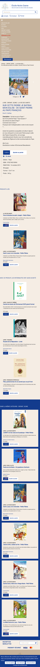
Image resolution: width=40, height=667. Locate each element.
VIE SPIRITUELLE (6, 55)
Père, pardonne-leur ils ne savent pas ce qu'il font (18, 382)
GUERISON (4, 37)
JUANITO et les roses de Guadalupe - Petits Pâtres (18, 432)
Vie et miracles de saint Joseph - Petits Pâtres (17, 215)
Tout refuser (20, 663)
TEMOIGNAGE (5, 53)
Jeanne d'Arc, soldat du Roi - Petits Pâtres (15, 544)
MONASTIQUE (5, 39)
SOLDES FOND (5, 51)
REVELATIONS (5, 44)
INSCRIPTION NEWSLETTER (7, 643)
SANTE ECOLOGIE (6, 50)
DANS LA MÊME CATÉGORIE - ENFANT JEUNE (14, 406)
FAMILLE (3, 33)
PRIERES (3, 42)
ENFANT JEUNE (5, 30)
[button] (4, 82)
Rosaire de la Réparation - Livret (12, 341)
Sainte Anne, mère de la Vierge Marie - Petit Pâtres (18, 583)
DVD (2, 28)
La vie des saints (19, 63)
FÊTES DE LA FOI (5, 35)
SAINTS (3, 46)
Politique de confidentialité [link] (20, 665)
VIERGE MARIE (5, 57)
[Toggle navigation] (2, 20)
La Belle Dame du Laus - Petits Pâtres (14, 622)
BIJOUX (3, 24)
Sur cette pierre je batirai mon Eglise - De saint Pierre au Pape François (17, 65)
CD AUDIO (4, 26)
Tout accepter (10, 663)
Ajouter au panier (18, 152)
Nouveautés (7, 59)
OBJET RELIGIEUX (6, 41)
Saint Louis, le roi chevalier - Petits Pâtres (15, 253)
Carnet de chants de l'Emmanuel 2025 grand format (18, 304)
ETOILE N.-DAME (5, 32)
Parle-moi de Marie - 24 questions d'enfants (16, 467)
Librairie (3, 63)
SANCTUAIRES (5, 48)
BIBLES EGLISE (5, 23)
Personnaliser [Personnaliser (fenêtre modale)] (31, 663)
